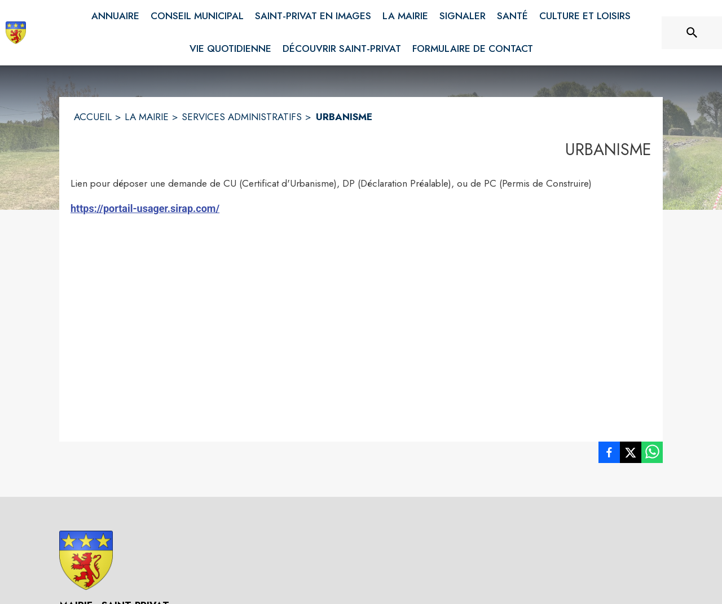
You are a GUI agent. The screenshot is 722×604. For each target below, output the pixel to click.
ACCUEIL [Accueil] (93, 117)
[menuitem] (115, 16)
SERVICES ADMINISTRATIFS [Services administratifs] (242, 117)
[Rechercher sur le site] (692, 32)
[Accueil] (16, 32)
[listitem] (609, 455)
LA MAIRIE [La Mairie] (147, 117)
